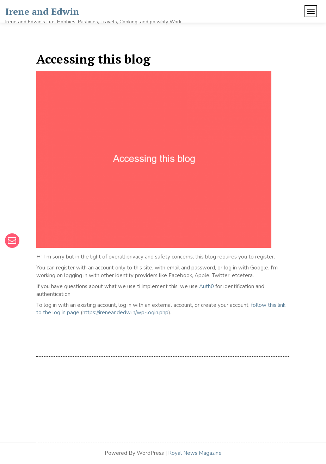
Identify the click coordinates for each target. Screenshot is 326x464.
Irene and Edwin (42, 11)
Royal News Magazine (195, 453)
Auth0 (206, 286)
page (72, 312)
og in (60, 312)
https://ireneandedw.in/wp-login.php (125, 312)
